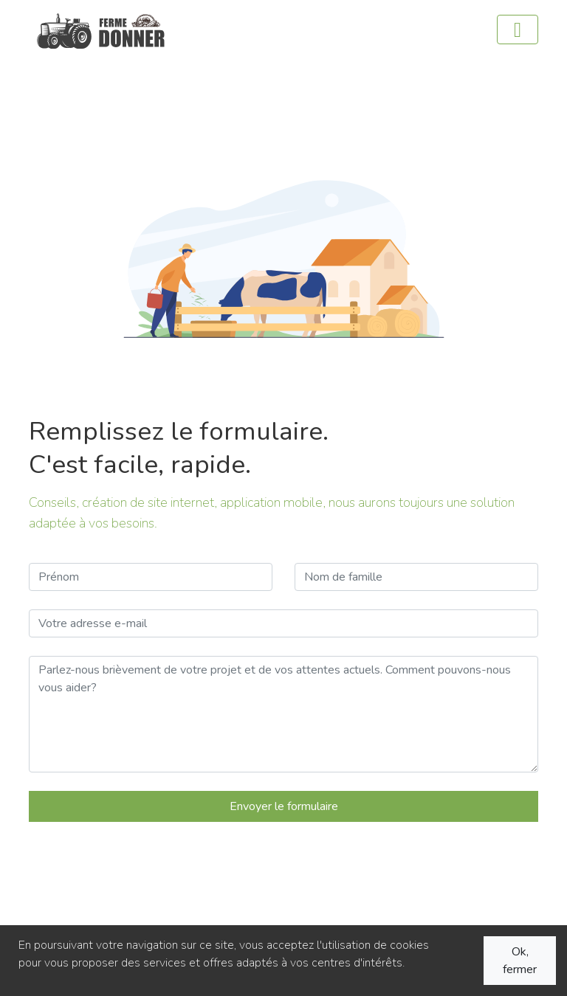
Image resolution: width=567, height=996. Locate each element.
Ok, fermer (520, 961)
